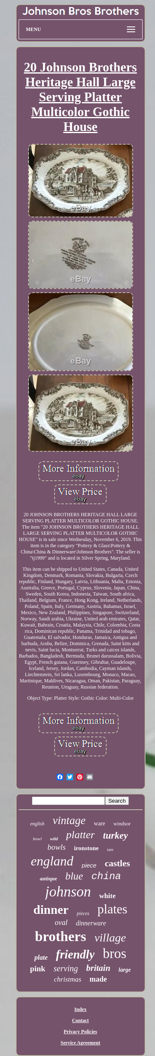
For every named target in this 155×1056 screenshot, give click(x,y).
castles (117, 863)
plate (41, 957)
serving (66, 968)
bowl (37, 838)
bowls (57, 847)
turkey (115, 835)
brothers (60, 936)
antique (48, 878)
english (37, 824)
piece (89, 865)
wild (54, 838)
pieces (83, 913)
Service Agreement (80, 1043)
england (52, 860)
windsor (122, 823)
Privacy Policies (80, 1032)
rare (110, 849)
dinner (51, 909)
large (125, 970)
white (107, 896)
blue (74, 876)
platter (80, 835)
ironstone (86, 848)
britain (98, 968)
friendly (75, 954)
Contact (80, 1020)
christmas (67, 979)
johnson (68, 892)
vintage (69, 820)
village (110, 937)
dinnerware (91, 923)
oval (61, 922)
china (106, 876)
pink (37, 968)
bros (114, 953)
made (98, 979)
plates (112, 909)
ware (99, 823)
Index (80, 1009)
